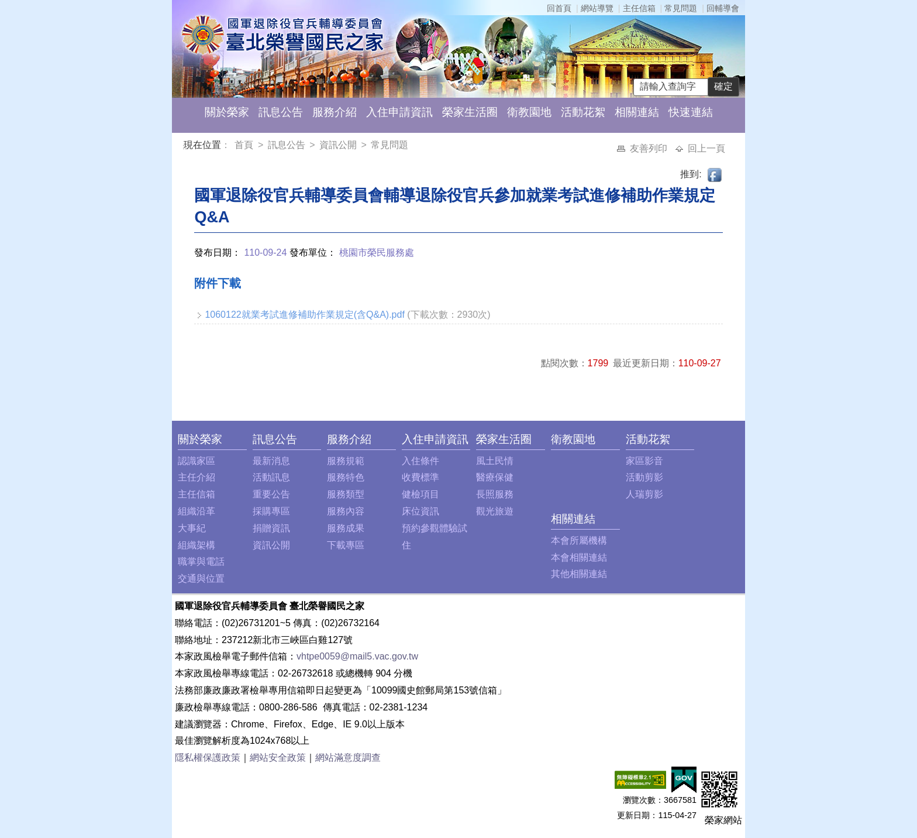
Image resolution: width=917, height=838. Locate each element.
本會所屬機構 (579, 540)
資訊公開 (338, 145)
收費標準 (420, 477)
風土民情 (494, 461)
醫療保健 (494, 477)
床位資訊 (420, 511)
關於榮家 (227, 112)
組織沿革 (196, 511)
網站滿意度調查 (348, 758)
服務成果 (345, 528)
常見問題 (680, 8)
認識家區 (196, 461)
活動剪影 (644, 477)
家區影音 (644, 461)
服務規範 (345, 461)
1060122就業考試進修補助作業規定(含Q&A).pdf (304, 315)
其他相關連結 (579, 574)
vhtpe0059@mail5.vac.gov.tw (357, 656)
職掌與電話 (201, 561)
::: (185, 146)
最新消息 (271, 461)
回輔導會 (722, 8)
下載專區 (345, 545)
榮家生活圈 (470, 112)
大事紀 (192, 528)
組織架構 (196, 545)
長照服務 (494, 494)
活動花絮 (583, 112)
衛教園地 (529, 112)
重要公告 (271, 494)
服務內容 (345, 511)
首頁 (245, 145)
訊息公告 (280, 112)
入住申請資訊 (399, 112)
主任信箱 (639, 8)
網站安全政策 (278, 758)
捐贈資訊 (271, 528)
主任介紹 (196, 477)
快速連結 (690, 112)
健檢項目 (420, 494)
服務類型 (345, 494)
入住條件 (420, 461)
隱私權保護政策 (207, 758)
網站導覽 (597, 8)
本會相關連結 (579, 557)
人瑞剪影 (644, 494)
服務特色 (345, 477)
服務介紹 (334, 112)
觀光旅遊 (494, 511)
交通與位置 (201, 578)
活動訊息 (271, 477)
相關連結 (637, 112)
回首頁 (559, 8)
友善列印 (650, 148)
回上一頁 (706, 148)
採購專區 (271, 511)
